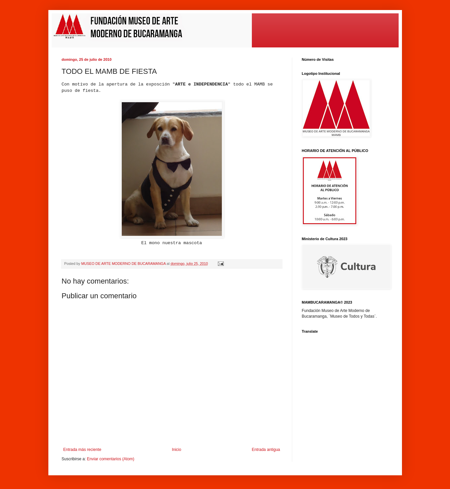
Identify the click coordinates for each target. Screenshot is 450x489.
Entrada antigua (266, 449)
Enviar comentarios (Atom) (110, 459)
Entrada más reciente (82, 449)
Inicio (176, 449)
